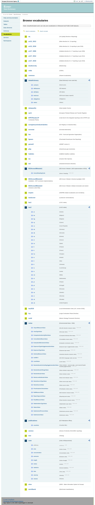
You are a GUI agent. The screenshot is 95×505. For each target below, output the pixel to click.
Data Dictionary (17, 14)
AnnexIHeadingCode (39, 173)
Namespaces (7, 40)
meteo (35, 464)
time (34, 471)
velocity (35, 475)
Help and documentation (10, 18)
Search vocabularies (30, 31)
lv (34, 271)
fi (33, 247)
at (34, 212)
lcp (29, 313)
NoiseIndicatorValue (39, 373)
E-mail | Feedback (9, 499)
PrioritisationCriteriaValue (40, 388)
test (29, 435)
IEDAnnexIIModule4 (35, 186)
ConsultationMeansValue (40, 339)
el (34, 240)
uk (34, 303)
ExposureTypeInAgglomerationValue (43, 346)
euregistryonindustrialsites (37, 124)
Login (76, 1)
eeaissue (36, 95)
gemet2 (31, 144)
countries (36, 425)
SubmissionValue (38, 414)
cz (34, 226)
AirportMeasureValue (39, 327)
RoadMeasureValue (38, 399)
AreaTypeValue (37, 331)
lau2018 (31, 308)
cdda (30, 70)
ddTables (36, 92)
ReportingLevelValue (39, 396)
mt (34, 275)
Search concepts (44, 31)
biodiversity (32, 66)
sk (34, 299)
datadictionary (33, 80)
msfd (30, 318)
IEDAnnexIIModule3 (35, 179)
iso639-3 (35, 357)
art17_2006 (32, 51)
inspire (30, 193)
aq (29, 36)
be (34, 215)
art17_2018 (32, 61)
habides (31, 154)
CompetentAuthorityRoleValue (42, 335)
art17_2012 (32, 56)
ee (34, 236)
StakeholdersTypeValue (40, 403)
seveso (30, 431)
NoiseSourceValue (38, 385)
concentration (37, 452)
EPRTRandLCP (33, 118)
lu (34, 268)
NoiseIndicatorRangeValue (40, 370)
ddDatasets (36, 88)
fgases (30, 139)
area (34, 449)
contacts (35, 85)
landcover (31, 197)
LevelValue (36, 361)
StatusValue (36, 407)
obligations (36, 99)
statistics (36, 467)
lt (33, 264)
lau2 (29, 207)
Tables (5, 24)
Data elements (7, 27)
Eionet (10, 14)
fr (33, 250)
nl (34, 278)
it (33, 261)
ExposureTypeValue (39, 350)
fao (29, 134)
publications (32, 420)
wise (30, 484)
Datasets (6, 21)
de (34, 229)
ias (29, 159)
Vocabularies (7, 34)
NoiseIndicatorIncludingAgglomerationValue (45, 365)
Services (6, 37)
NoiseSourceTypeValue (40, 381)
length (35, 460)
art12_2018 (32, 46)
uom (30, 440)
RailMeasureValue (38, 392)
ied (29, 163)
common (31, 75)
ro (34, 289)
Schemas (6, 31)
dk (34, 233)
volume (35, 478)
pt (34, 285)
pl (34, 282)
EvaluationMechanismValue (41, 342)
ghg (29, 149)
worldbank (32, 489)
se (34, 292)
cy (34, 222)
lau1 (29, 202)
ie (34, 257)
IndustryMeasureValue (39, 354)
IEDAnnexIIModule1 (35, 168)
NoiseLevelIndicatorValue (40, 377)
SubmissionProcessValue (40, 411)
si (34, 296)
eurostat (31, 129)
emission (36, 456)
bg (34, 219)
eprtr (30, 113)
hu (34, 254)
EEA (11, 1)
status (35, 102)
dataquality (32, 108)
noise (30, 323)
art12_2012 (32, 41)
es (34, 243)
